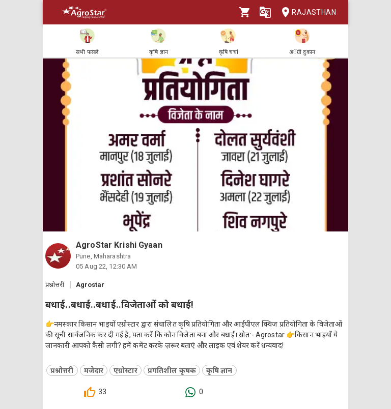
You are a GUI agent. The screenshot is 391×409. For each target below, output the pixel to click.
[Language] (265, 12)
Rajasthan (305, 12)
